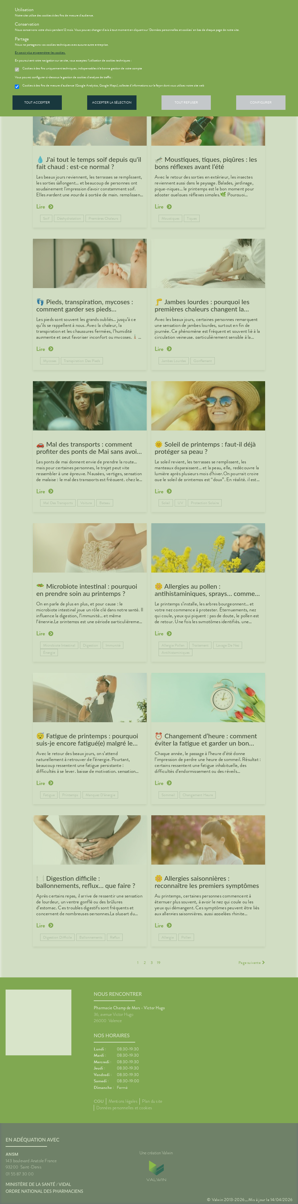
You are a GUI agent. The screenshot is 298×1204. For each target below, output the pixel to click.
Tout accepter (37, 102)
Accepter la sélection (112, 102)
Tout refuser (186, 102)
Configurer (261, 102)
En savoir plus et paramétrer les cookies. (40, 52)
